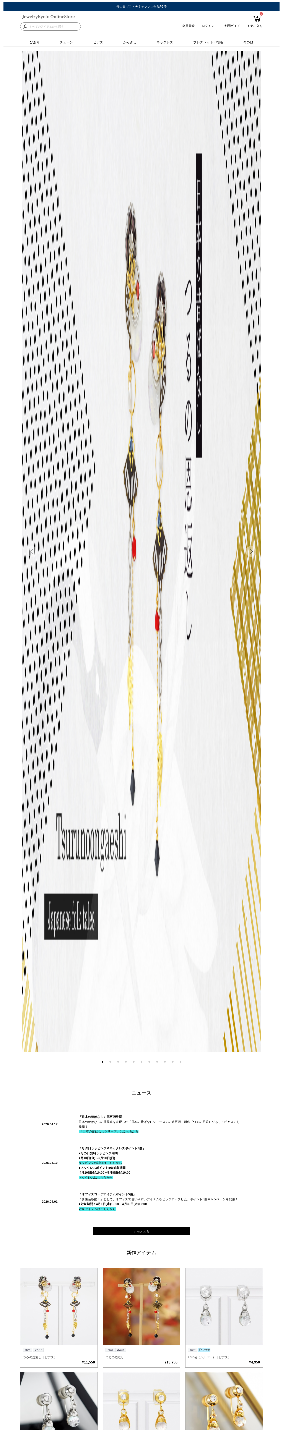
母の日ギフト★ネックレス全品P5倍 (141, 6)
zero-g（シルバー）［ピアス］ (209, 1357)
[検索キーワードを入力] (53, 30)
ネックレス (165, 42)
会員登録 (188, 29)
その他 (248, 42)
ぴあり (35, 42)
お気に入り (255, 29)
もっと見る (141, 1231)
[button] (32, 551)
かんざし (130, 42)
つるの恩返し (115, 1357)
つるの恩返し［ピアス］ (40, 1357)
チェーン (66, 42)
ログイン (208, 29)
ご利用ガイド (230, 29)
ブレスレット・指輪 (208, 42)
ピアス (98, 42)
